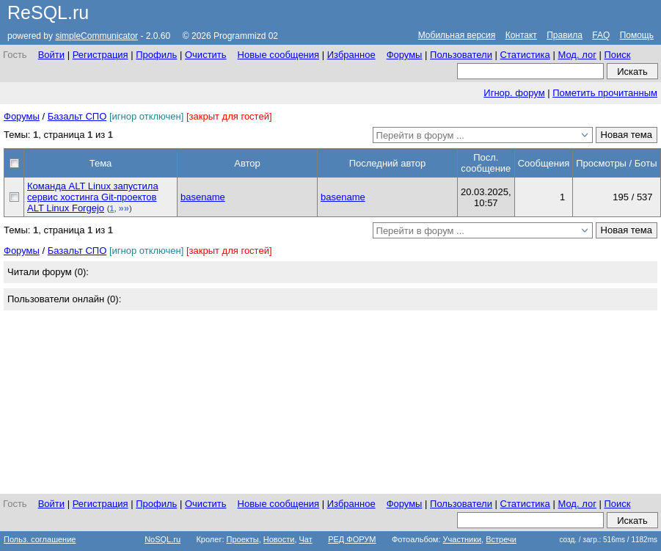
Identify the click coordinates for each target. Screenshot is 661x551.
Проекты (243, 539)
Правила (565, 35)
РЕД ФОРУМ (352, 539)
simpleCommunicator (96, 36)
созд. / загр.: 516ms (608, 540)
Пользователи (461, 54)
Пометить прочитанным (604, 92)
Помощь (637, 35)
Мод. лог (577, 54)
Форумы (405, 54)
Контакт (521, 35)
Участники (462, 539)
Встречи (501, 539)
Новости (279, 539)
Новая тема (626, 134)
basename (202, 196)
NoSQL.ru (162, 539)
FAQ (601, 35)
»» (124, 208)
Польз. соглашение (40, 539)
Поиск (617, 54)
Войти (51, 54)
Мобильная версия (457, 35)
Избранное (351, 54)
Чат (306, 539)
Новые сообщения (279, 54)
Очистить (206, 54)
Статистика (525, 54)
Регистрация (100, 54)
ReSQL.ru (48, 12)
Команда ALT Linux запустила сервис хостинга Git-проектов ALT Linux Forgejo (92, 197)
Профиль (156, 54)
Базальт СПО (77, 116)
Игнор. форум (513, 92)
